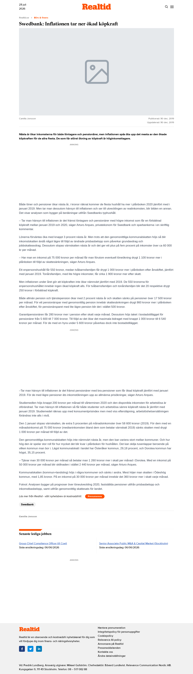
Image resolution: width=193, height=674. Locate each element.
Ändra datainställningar (112, 656)
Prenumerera (95, 496)
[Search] (166, 7)
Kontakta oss (105, 652)
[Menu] (172, 7)
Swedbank (27, 504)
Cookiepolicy (105, 636)
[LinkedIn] (39, 649)
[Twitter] (30, 649)
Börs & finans (41, 17)
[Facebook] (22, 649)
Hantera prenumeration (111, 627)
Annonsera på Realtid (110, 644)
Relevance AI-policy (109, 640)
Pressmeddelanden (109, 648)
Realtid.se (24, 17)
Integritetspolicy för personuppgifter (119, 632)
